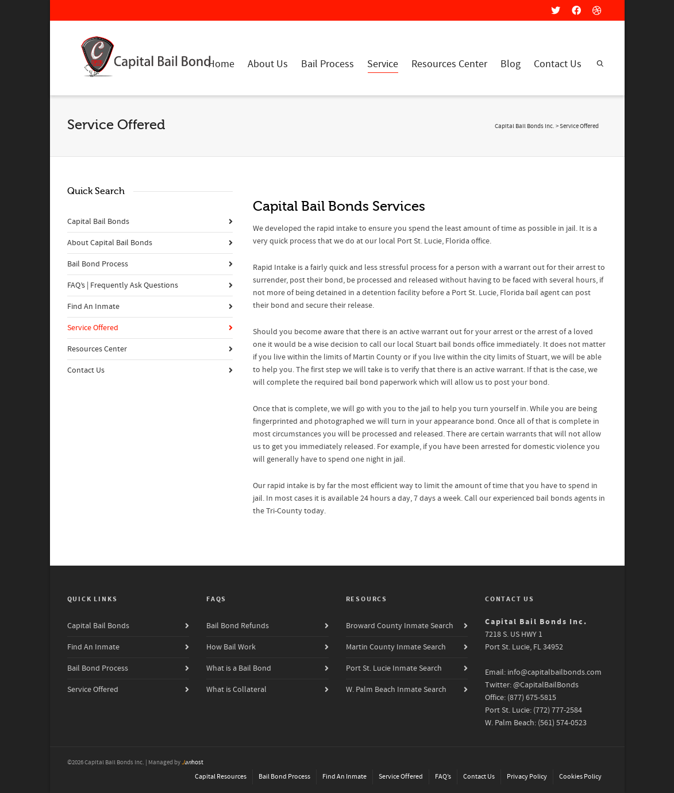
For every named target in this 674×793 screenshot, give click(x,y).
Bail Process (327, 64)
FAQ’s (443, 776)
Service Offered (92, 328)
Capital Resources (221, 776)
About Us (268, 64)
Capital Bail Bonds (98, 221)
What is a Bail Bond (238, 668)
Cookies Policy (580, 776)
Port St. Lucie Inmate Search (394, 668)
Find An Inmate (93, 306)
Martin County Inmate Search (396, 647)
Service (382, 65)
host (192, 763)
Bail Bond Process (97, 264)
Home (221, 64)
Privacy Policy (527, 776)
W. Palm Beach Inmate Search (396, 689)
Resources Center (449, 64)
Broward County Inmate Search (399, 626)
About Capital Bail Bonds (109, 243)
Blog (510, 64)
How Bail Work (231, 647)
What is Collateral (236, 689)
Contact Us (557, 64)
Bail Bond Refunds (237, 626)
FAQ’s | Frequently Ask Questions (122, 285)
